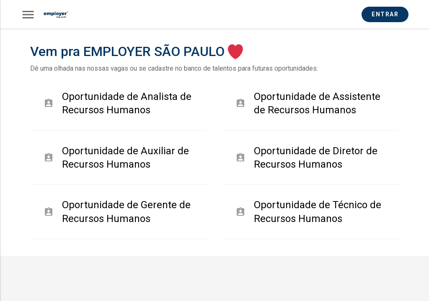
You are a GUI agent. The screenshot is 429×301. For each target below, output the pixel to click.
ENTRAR (385, 14)
